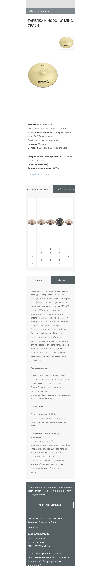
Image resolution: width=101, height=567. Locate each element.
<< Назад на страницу (38, 11)
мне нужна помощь (50, 505)
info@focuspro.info (38, 533)
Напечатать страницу (38, 174)
